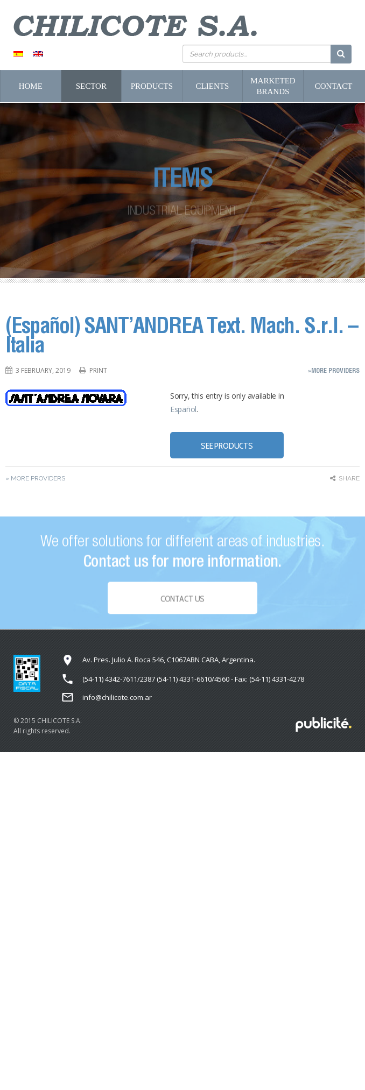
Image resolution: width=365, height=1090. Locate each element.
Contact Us (182, 601)
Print (98, 370)
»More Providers (334, 370)
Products (152, 86)
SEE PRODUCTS (227, 446)
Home (31, 86)
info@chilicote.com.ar (117, 697)
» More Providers (35, 478)
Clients (212, 86)
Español (183, 409)
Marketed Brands (272, 86)
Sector (91, 86)
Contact (334, 86)
